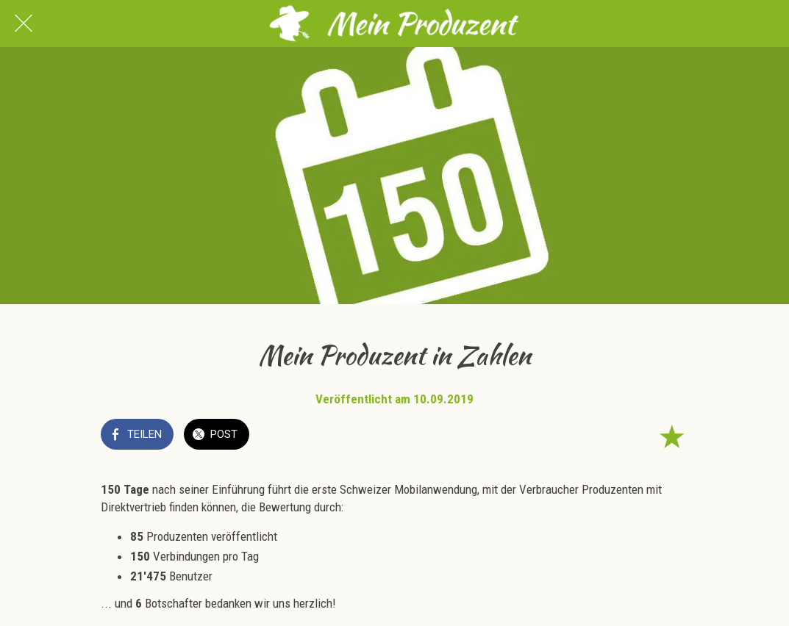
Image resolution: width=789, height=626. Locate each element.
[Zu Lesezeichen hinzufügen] (671, 435)
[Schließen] (23, 23)
